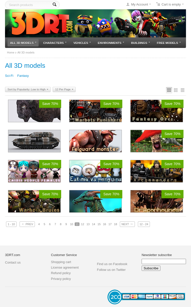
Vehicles (82, 42)
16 (104, 224)
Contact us (13, 262)
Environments (111, 42)
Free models (169, 42)
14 (93, 224)
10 (71, 224)
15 (99, 224)
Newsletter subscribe (157, 255)
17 (110, 224)
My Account (139, 4)
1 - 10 (11, 224)
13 (87, 224)
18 (115, 224)
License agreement (65, 267)
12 (82, 224)
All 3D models (23, 42)
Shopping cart (61, 262)
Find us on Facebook (112, 264)
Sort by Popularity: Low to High (28, 90)
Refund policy (61, 273)
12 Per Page (64, 90)
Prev (27, 224)
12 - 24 (144, 224)
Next (127, 224)
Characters (55, 42)
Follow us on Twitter (111, 270)
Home (10, 52)
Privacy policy (61, 279)
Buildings (140, 42)
